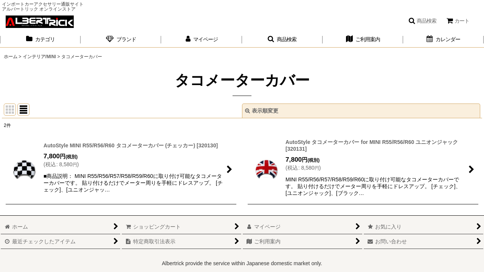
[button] (422, 20)
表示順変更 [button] (261, 111)
